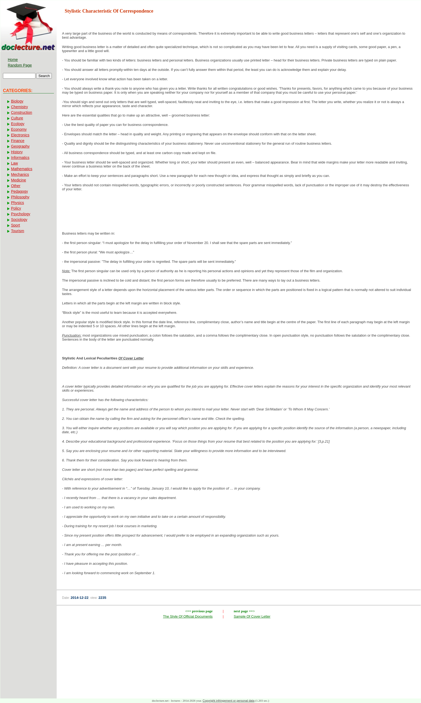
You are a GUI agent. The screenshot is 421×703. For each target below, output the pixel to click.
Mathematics (21, 169)
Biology (17, 101)
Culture (17, 118)
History (17, 152)
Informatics (20, 157)
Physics (17, 203)
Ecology (17, 124)
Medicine (18, 180)
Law (14, 163)
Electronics (20, 135)
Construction (21, 112)
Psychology (20, 214)
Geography (20, 146)
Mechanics (20, 174)
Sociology (19, 219)
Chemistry (19, 107)
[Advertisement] (238, 213)
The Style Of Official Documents (188, 616)
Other (15, 186)
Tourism (17, 231)
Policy (16, 208)
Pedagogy (19, 191)
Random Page (20, 65)
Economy (19, 129)
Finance (17, 141)
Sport (15, 225)
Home (13, 59)
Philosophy (20, 197)
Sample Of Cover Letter (252, 616)
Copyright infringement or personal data (229, 700)
